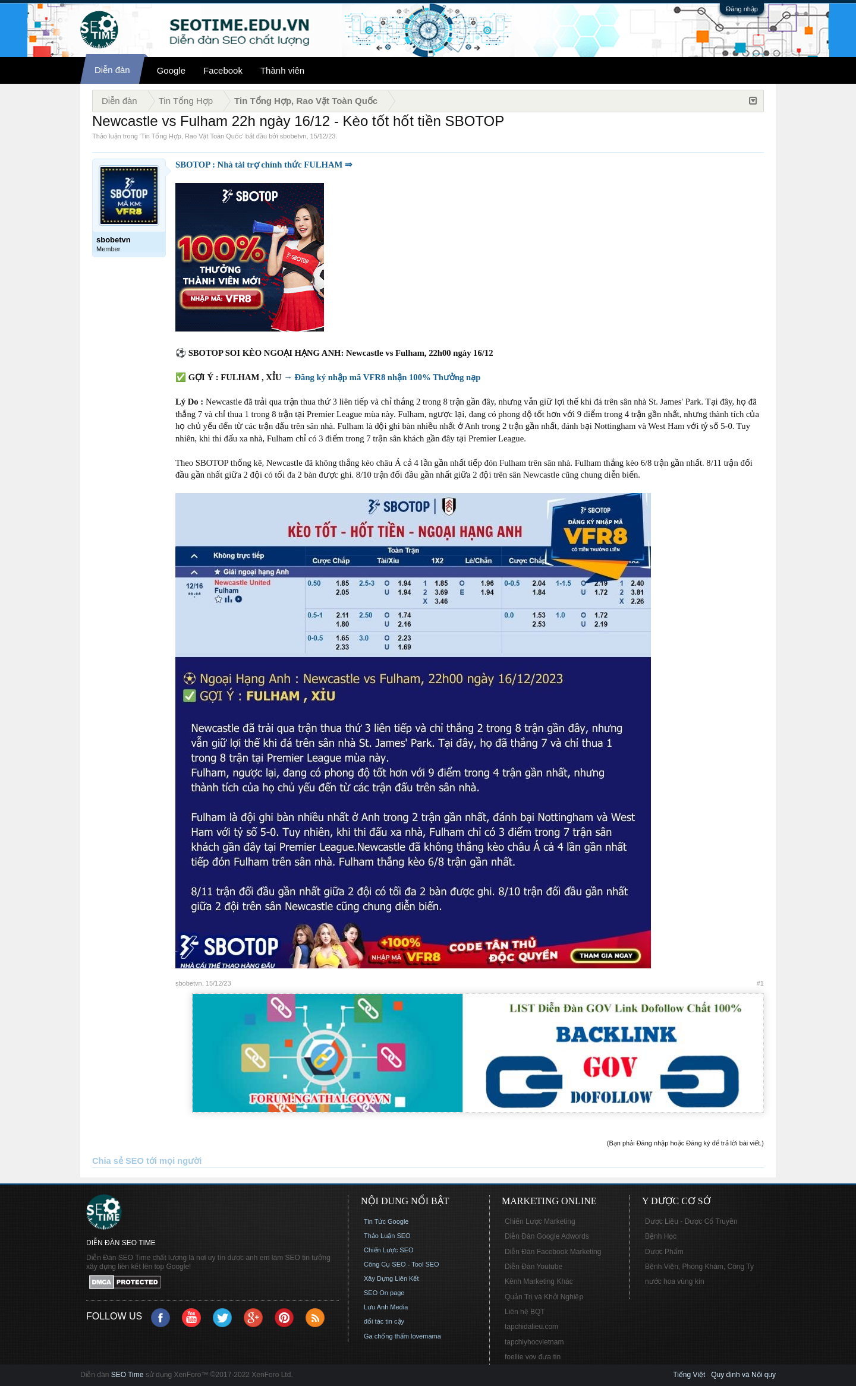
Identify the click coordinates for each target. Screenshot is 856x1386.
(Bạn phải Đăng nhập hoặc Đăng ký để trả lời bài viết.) (685, 1143)
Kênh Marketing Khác (539, 1281)
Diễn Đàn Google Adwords (547, 1236)
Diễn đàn (112, 70)
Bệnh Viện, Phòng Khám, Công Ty (699, 1266)
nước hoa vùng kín (674, 1281)
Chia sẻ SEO (118, 1161)
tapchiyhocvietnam (534, 1342)
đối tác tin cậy (384, 1321)
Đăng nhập (742, 8)
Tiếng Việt (689, 1375)
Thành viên (282, 70)
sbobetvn (293, 136)
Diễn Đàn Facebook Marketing (553, 1252)
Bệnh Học (660, 1236)
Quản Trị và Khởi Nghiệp (544, 1297)
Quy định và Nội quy (743, 1375)
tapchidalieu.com (531, 1326)
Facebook (223, 70)
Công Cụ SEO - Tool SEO (401, 1264)
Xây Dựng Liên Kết (391, 1278)
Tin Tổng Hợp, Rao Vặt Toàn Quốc (191, 136)
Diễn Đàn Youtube (533, 1266)
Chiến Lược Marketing (540, 1221)
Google (171, 70)
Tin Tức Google (386, 1221)
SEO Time (127, 1375)
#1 (760, 983)
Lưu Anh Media (386, 1307)
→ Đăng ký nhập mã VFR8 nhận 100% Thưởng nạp (382, 377)
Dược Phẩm (664, 1252)
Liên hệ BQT (525, 1312)
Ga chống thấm (386, 1336)
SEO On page (384, 1292)
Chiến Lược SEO (389, 1250)
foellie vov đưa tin (533, 1357)
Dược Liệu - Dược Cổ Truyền (691, 1221)
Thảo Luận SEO (387, 1235)
